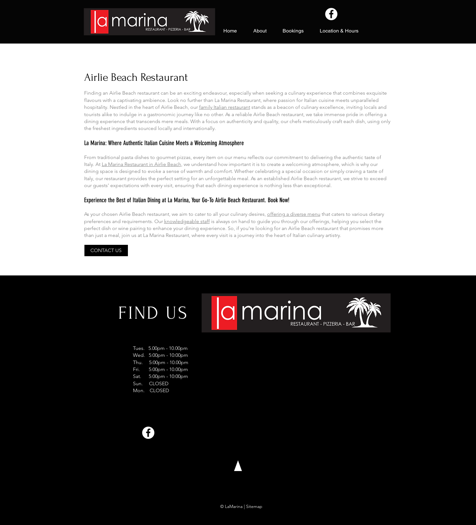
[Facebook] (331, 14)
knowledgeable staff (187, 221)
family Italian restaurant (224, 107)
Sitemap (254, 506)
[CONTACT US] (106, 250)
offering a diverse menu (293, 214)
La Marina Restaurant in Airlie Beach (141, 164)
